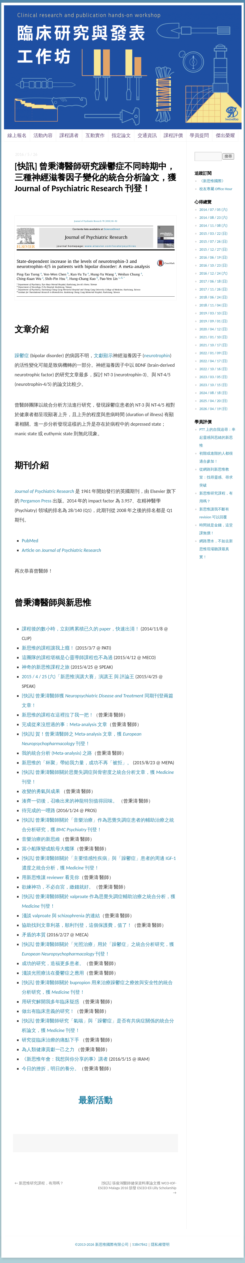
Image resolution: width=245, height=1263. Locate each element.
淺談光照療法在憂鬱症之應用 (53, 973)
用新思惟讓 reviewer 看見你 (50, 877)
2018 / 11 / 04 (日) (213, 305)
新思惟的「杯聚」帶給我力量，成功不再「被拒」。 (77, 763)
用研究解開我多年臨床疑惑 (51, 1002)
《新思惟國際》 (212, 181)
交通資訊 (147, 135)
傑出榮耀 (225, 135)
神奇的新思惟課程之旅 (46, 667)
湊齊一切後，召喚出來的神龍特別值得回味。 (69, 801)
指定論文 (121, 135)
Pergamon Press (35, 501)
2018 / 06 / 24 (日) (213, 297)
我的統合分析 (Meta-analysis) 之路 (57, 753)
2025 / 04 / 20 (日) (213, 401)
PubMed (30, 541)
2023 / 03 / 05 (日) (213, 377)
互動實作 (95, 135)
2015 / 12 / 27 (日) (213, 249)
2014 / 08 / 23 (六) (213, 217)
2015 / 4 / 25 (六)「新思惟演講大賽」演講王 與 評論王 (78, 677)
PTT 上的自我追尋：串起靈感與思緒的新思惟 (217, 437)
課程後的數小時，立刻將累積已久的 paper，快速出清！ (81, 629)
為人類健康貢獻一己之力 (48, 1049)
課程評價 (173, 135)
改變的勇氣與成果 (41, 791)
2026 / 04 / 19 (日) (213, 409)
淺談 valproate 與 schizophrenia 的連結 (61, 916)
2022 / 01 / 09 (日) (213, 353)
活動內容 (43, 135)
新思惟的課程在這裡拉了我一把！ (58, 715)
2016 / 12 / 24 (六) (213, 273)
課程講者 (69, 135)
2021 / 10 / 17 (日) (213, 345)
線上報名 (17, 135)
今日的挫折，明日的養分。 (50, 1069)
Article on (61, 550)
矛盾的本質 (34, 935)
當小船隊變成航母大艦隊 (48, 849)
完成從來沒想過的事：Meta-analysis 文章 (64, 724)
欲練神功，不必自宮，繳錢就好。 (58, 887)
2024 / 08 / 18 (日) (213, 393)
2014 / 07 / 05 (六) (213, 209)
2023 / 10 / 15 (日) (213, 385)
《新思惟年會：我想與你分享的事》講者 (65, 1059)
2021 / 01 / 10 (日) (213, 337)
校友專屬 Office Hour (215, 189)
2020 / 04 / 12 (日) (213, 329)
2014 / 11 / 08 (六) (213, 225)
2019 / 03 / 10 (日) (213, 313)
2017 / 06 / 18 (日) (213, 281)
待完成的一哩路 (38, 810)
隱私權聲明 (160, 1244)
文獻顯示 (103, 356)
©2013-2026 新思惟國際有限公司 (102, 1244)
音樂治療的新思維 (41, 839)
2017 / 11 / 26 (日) (213, 289)
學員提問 (199, 135)
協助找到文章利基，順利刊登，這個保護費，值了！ (77, 925)
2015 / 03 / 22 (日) (213, 233)
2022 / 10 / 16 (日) (213, 369)
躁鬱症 (22, 356)
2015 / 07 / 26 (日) (213, 241)
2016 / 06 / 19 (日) (213, 257)
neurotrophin (157, 356)
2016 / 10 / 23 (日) (213, 265)
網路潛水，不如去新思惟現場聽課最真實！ (216, 549)
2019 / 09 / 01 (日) (213, 321)
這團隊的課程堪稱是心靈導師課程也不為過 (67, 657)
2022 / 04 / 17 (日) (213, 361)
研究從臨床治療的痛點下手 (50, 1040)
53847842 (139, 1244)
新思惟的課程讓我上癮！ (48, 648)
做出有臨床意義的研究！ (48, 1011)
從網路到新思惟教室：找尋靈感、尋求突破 (216, 477)
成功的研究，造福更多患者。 (53, 963)
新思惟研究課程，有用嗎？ (39, 1183)
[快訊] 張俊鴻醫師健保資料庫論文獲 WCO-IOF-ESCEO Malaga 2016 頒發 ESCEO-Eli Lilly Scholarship (137, 1188)
